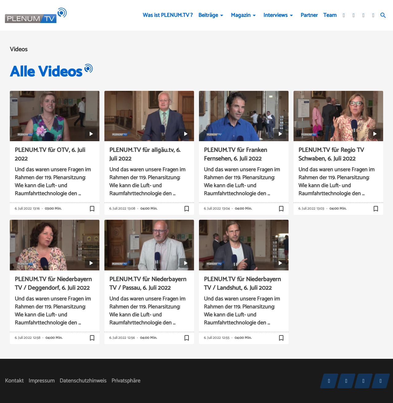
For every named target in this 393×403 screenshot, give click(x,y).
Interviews (275, 15)
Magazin (241, 15)
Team (330, 15)
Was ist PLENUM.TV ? (168, 15)
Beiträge (208, 15)
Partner (309, 15)
